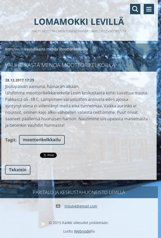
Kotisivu (12, 49)
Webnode (82, 231)
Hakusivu (135, 9)
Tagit (10, 140)
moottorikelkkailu (42, 140)
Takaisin (18, 170)
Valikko (149, 9)
